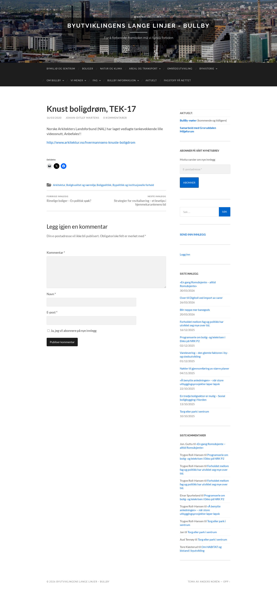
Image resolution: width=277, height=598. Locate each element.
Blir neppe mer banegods (195, 309)
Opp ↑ (226, 581)
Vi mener (77, 80)
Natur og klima (111, 68)
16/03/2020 (54, 117)
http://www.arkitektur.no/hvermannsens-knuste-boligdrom (91, 142)
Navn (51, 294)
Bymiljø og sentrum (61, 68)
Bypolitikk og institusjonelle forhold (133, 185)
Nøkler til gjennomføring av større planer (204, 368)
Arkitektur (59, 185)
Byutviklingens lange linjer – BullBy (82, 581)
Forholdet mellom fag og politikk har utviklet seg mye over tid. (201, 323)
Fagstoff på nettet (177, 80)
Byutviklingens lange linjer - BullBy (138, 25)
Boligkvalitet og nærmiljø (81, 185)
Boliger (87, 68)
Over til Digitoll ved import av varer (201, 297)
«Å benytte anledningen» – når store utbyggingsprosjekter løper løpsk (201, 382)
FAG (95, 80)
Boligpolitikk (104, 185)
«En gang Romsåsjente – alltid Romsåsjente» (198, 284)
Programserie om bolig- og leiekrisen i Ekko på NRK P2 (202, 339)
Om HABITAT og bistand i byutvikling (201, 548)
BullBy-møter (188, 120)
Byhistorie (206, 68)
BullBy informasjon (121, 80)
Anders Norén (210, 581)
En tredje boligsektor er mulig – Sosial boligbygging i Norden (202, 397)
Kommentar (56, 252)
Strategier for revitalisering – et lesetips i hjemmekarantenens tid (137, 200)
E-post (52, 312)
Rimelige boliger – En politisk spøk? (69, 199)
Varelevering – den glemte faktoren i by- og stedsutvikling (204, 354)
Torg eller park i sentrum (194, 411)
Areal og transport (143, 68)
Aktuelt (151, 80)
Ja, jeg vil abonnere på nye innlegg (71, 330)
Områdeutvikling (179, 68)
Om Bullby (54, 80)
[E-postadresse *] (205, 169)
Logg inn (185, 254)
